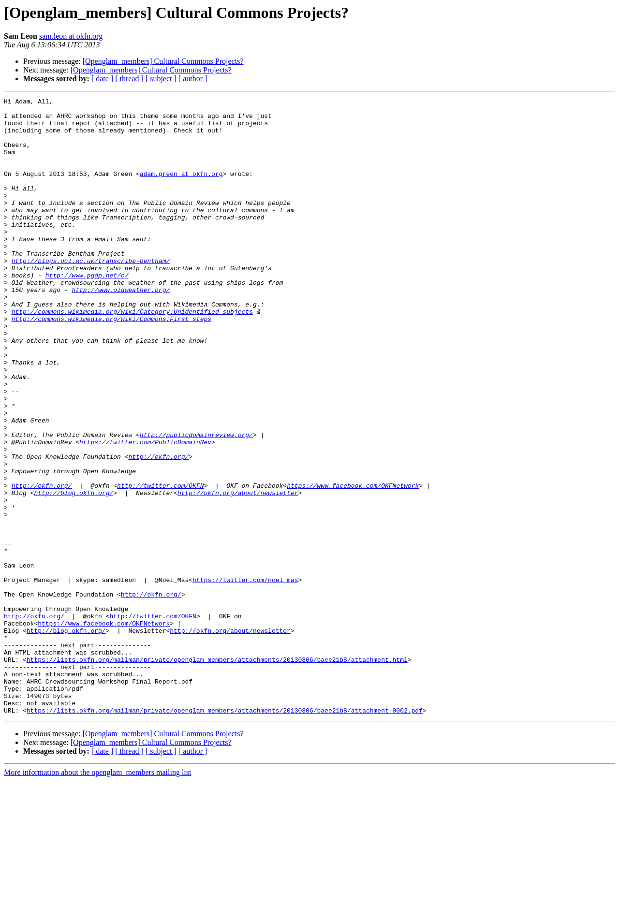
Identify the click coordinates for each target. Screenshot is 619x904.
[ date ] (102, 78)
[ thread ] (129, 78)
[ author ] (192, 78)
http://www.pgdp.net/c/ (87, 311)
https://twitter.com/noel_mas (245, 676)
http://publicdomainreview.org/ (196, 502)
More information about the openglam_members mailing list (97, 895)
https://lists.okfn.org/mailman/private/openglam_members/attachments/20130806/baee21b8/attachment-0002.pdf (225, 833)
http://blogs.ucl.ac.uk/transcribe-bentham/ (91, 294)
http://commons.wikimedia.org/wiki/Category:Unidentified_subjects (132, 354)
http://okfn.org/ (158, 529)
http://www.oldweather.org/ (121, 328)
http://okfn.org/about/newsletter (237, 572)
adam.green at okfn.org (181, 189)
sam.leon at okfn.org (71, 36)
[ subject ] (161, 78)
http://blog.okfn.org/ (73, 572)
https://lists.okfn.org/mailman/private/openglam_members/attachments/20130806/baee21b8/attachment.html (217, 772)
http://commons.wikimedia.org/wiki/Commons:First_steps (111, 363)
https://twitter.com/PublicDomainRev (145, 511)
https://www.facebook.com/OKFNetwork (353, 563)
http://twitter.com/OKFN (160, 563)
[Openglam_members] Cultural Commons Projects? (163, 61)
